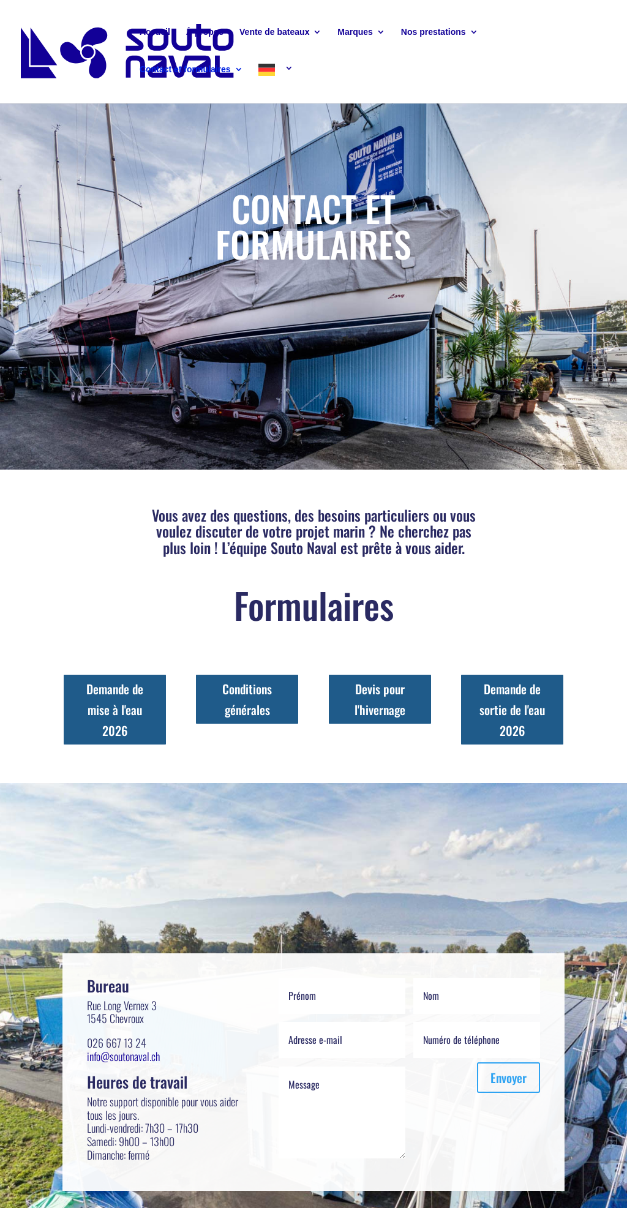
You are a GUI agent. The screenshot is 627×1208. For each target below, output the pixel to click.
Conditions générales (247, 699)
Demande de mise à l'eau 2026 (114, 710)
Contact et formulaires (185, 69)
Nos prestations (433, 32)
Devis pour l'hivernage (380, 699)
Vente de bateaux (274, 32)
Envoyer (508, 1077)
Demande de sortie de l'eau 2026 (512, 710)
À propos (204, 32)
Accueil (155, 32)
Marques (355, 32)
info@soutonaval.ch (123, 1056)
